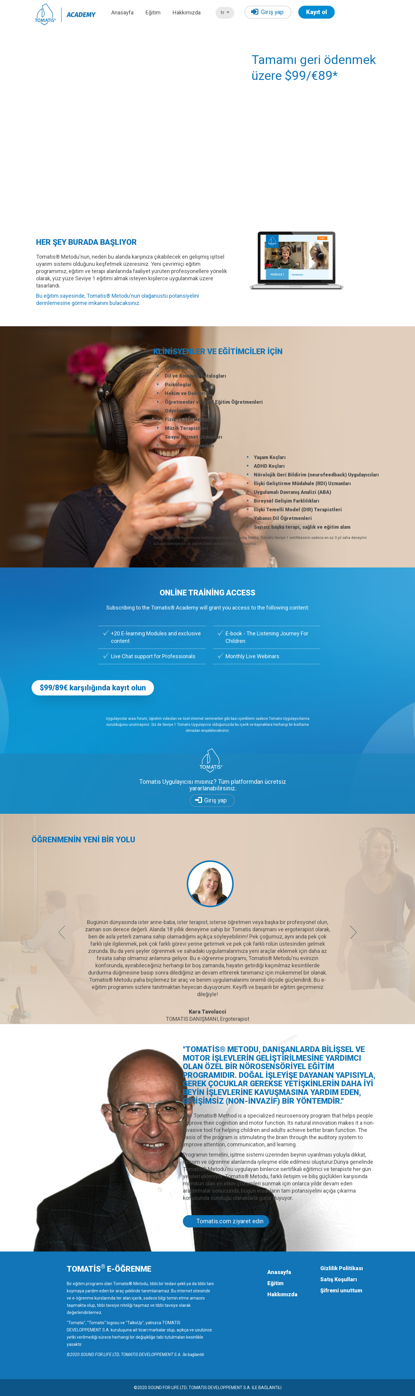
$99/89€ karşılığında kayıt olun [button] (93, 687)
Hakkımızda (187, 12)
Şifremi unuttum (341, 1290)
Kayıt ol (316, 12)
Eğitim (153, 12)
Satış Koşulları (338, 1279)
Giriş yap (267, 12)
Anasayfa (122, 12)
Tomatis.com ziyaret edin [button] (229, 1221)
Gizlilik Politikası (341, 1268)
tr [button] (224, 12)
